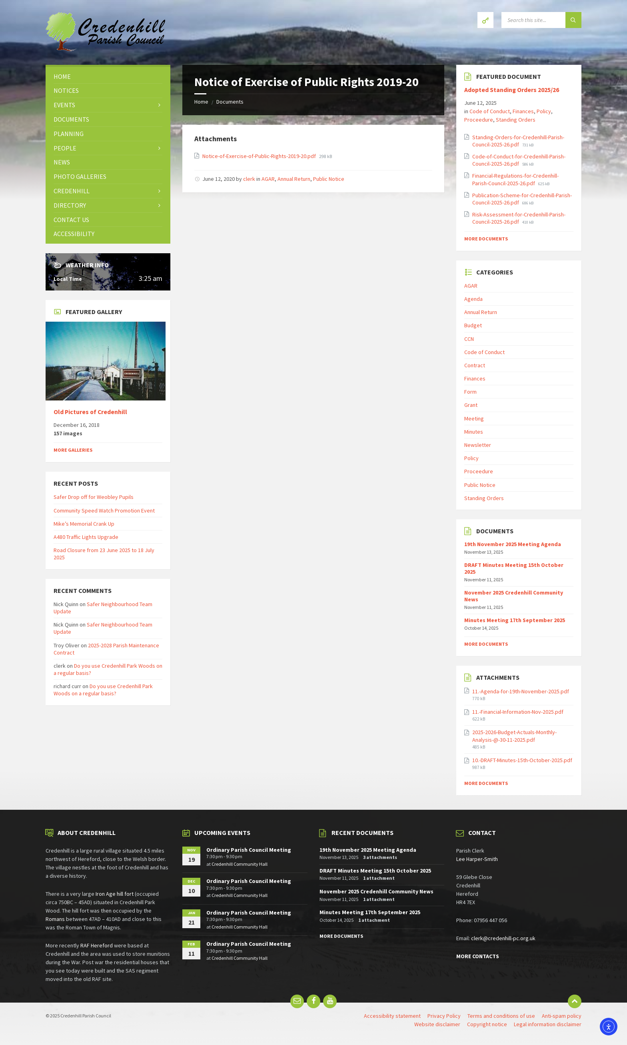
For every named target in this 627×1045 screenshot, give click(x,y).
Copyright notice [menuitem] (487, 1024)
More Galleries (73, 450)
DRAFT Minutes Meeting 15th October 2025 (513, 568)
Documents (230, 101)
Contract (474, 365)
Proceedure (478, 119)
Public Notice (328, 178)
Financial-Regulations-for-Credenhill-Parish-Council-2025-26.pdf (515, 179)
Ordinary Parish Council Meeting (248, 849)
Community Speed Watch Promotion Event (104, 510)
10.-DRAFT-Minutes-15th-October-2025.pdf (522, 760)
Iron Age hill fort (115, 893)
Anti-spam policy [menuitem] (561, 1015)
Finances (523, 111)
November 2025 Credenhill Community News (513, 596)
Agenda (473, 298)
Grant (470, 404)
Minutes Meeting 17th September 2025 (514, 620)
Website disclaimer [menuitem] (437, 1024)
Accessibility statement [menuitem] (392, 1015)
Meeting (474, 418)
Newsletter (477, 444)
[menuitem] (108, 77)
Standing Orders (515, 119)
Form (470, 391)
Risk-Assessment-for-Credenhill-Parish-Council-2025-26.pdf (518, 218)
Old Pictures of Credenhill (90, 412)
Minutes (473, 431)
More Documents (486, 239)
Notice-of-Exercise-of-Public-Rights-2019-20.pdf (259, 156)
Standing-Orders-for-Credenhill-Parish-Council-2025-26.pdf (518, 141)
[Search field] (541, 20)
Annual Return (294, 178)
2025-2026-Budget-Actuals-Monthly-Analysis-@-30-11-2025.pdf (514, 736)
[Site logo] (106, 49)
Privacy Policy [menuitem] (444, 1015)
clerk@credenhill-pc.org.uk (503, 938)
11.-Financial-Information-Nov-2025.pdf (517, 711)
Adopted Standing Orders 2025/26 (511, 90)
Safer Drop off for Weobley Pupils (94, 496)
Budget (473, 325)
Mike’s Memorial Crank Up (84, 523)
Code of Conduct (489, 111)
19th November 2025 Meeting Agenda (512, 544)
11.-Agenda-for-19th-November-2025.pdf (520, 691)
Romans (55, 919)
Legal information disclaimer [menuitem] (547, 1024)
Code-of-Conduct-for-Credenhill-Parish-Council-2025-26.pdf (518, 160)
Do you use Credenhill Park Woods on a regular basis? (103, 690)
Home (201, 101)
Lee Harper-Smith (477, 859)
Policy (544, 111)
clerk (249, 178)
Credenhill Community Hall (240, 864)
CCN (469, 338)
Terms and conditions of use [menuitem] (501, 1015)
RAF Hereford (96, 945)
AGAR (268, 178)
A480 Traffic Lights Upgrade (86, 537)
